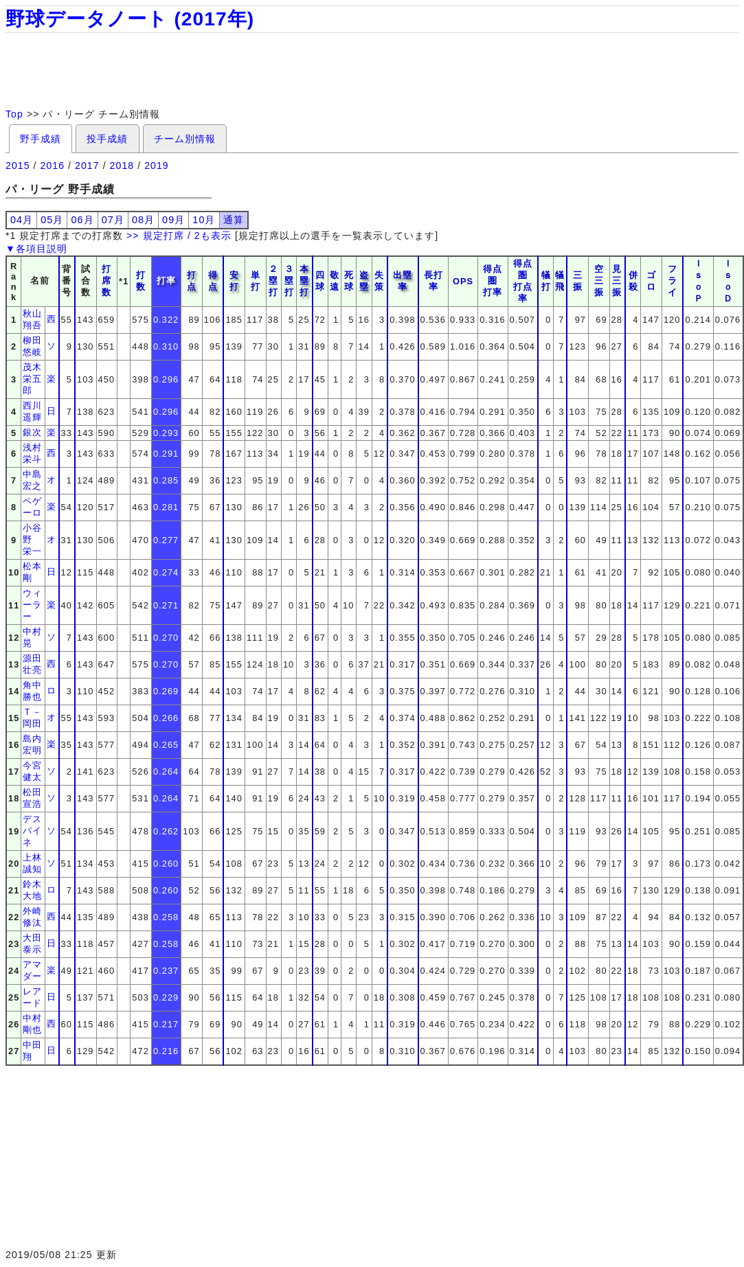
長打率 (433, 281)
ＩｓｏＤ (728, 281)
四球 (320, 281)
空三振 (599, 280)
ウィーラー (32, 604)
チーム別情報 (185, 138)
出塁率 (402, 281)
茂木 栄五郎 (37, 379)
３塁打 (289, 280)
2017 (87, 165)
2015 (17, 165)
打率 (166, 280)
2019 (156, 165)
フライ (672, 280)
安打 (234, 281)
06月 (82, 219)
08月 (143, 219)
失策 (379, 281)
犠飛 (560, 281)
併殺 (633, 281)
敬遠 (334, 281)
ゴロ (651, 281)
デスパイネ (32, 830)
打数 (141, 281)
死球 (349, 281)
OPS (463, 281)
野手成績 (40, 138)
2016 (53, 165)
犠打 (546, 281)
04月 (21, 219)
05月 (52, 219)
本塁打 (304, 280)
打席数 (106, 280)
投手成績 (107, 138)
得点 (213, 281)
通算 (233, 219)
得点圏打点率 (522, 281)
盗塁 (364, 281)
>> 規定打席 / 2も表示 (179, 235)
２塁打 (273, 280)
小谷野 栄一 (32, 539)
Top (14, 114)
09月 (173, 219)
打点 (191, 281)
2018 (122, 165)
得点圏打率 (492, 280)
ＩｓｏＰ (698, 281)
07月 (113, 219)
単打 (255, 281)
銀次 (32, 432)
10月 (203, 219)
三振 (578, 281)
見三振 (617, 280)
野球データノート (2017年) (129, 19)
